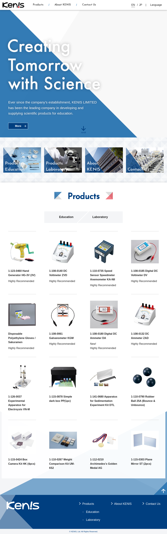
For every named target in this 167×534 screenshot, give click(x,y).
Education (66, 217)
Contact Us (89, 4)
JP (140, 4)
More (18, 126)
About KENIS (63, 4)
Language (156, 4)
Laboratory (100, 217)
